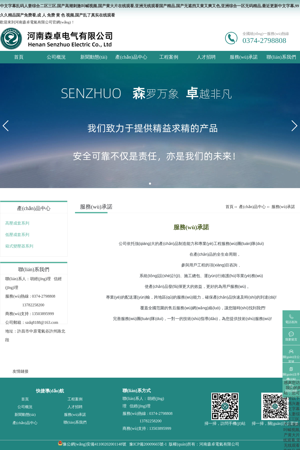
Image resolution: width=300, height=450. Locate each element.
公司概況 (56, 57)
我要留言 (291, 339)
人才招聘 (206, 57)
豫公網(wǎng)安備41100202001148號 (92, 444)
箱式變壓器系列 (19, 246)
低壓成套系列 (17, 234)
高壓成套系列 (17, 223)
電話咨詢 (291, 322)
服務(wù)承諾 (244, 57)
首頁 (19, 57)
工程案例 (168, 57)
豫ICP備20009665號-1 (148, 444)
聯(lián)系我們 (281, 57)
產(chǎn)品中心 (131, 57)
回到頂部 (291, 391)
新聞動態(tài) (93, 57)
